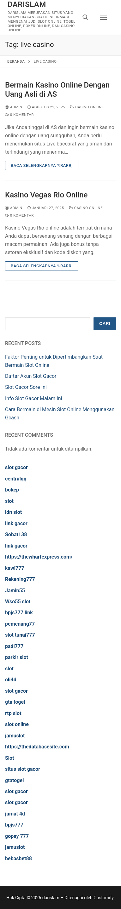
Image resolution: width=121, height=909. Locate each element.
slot (9, 501)
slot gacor (16, 467)
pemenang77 (20, 624)
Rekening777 (20, 579)
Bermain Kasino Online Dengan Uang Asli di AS (57, 90)
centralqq (16, 479)
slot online (17, 724)
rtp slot (13, 713)
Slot (9, 758)
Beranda (16, 61)
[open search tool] (85, 17)
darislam (27, 4)
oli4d (10, 680)
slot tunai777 (20, 635)
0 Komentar (19, 114)
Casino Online (87, 107)
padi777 (14, 646)
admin (13, 107)
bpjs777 (14, 825)
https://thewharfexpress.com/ (39, 557)
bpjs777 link (19, 613)
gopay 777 (17, 836)
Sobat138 (16, 534)
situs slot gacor (22, 769)
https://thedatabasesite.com (37, 747)
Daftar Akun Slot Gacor (31, 376)
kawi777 (14, 568)
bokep (12, 490)
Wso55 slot (17, 602)
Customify (103, 897)
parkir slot (16, 657)
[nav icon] (103, 17)
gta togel (15, 702)
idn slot (13, 512)
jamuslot (15, 736)
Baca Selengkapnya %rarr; (42, 165)
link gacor (16, 523)
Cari (104, 323)
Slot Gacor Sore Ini (26, 387)
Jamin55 (15, 591)
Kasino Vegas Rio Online (46, 194)
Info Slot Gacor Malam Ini (33, 398)
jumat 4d (15, 814)
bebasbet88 (18, 858)
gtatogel (14, 780)
